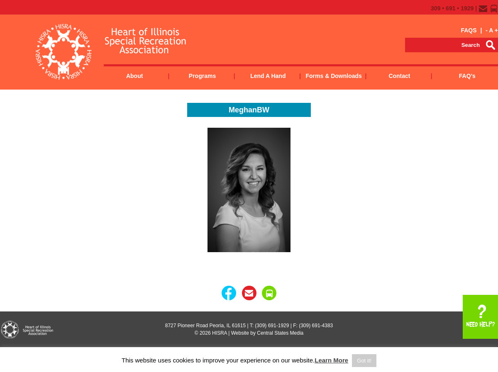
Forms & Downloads (333, 76)
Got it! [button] (364, 360)
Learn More (331, 360)
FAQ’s (467, 76)
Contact (399, 76)
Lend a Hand (268, 76)
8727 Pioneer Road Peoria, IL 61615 (205, 325)
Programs (202, 76)
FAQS (468, 30)
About (134, 76)
